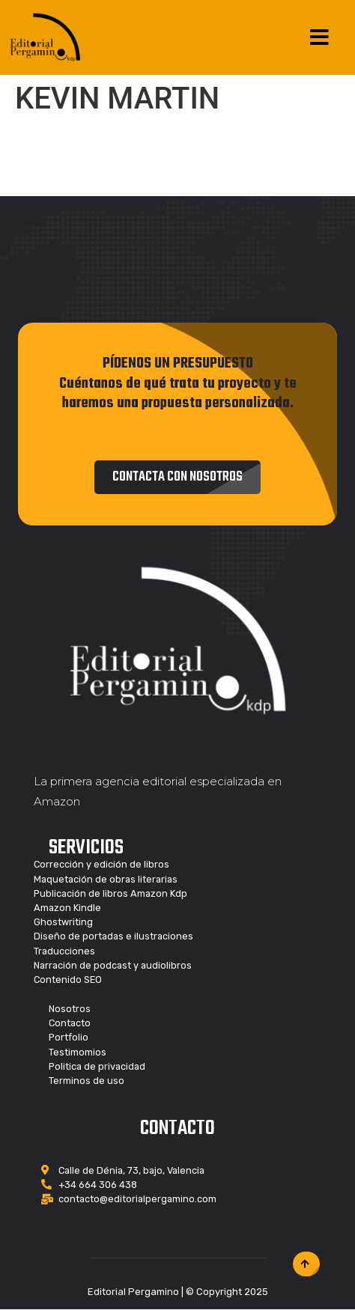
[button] (177, 477)
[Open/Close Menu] (319, 38)
